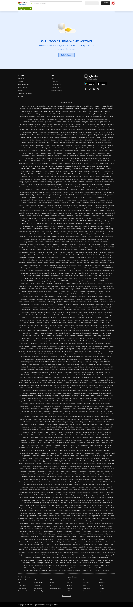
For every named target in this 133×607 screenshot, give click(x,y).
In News (20, 81)
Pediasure (102, 582)
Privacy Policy (22, 87)
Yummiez (69, 585)
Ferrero (85, 591)
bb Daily (20, 96)
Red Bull (69, 582)
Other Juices (38, 588)
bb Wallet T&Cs (56, 87)
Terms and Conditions (25, 93)
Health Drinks (38, 582)
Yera (84, 585)
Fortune (101, 588)
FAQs (53, 78)
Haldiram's (69, 591)
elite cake (86, 582)
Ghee (52, 580)
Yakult (101, 585)
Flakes (52, 582)
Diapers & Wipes (39, 591)
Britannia (69, 588)
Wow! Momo (86, 588)
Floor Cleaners (22, 588)
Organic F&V (22, 585)
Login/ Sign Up (106, 3)
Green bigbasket (23, 84)
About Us (21, 78)
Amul (68, 580)
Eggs (52, 585)
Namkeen (37, 585)
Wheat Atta (37, 580)
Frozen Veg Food (23, 591)
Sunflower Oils (22, 580)
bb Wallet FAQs (56, 84)
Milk (19, 582)
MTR (100, 580)
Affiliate (20, 90)
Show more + (66, 596)
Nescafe (85, 580)
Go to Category (66, 55)
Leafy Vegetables (55, 588)
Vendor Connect (56, 90)
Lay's (100, 591)
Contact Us (54, 81)
